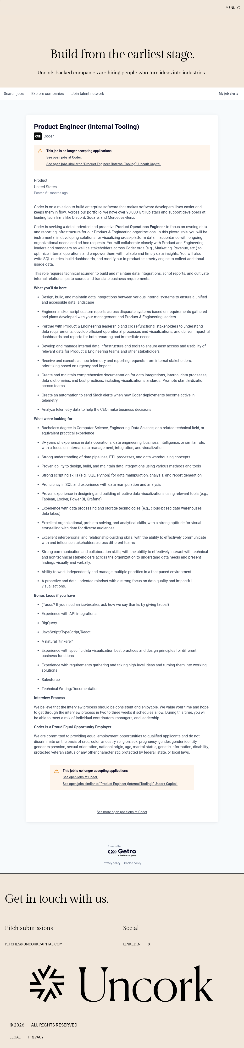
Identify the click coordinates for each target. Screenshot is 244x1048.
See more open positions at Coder (122, 812)
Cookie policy (132, 863)
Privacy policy (111, 863)
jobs (14, 93)
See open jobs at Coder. (64, 157)
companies (47, 93)
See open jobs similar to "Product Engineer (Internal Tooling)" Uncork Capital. (103, 164)
